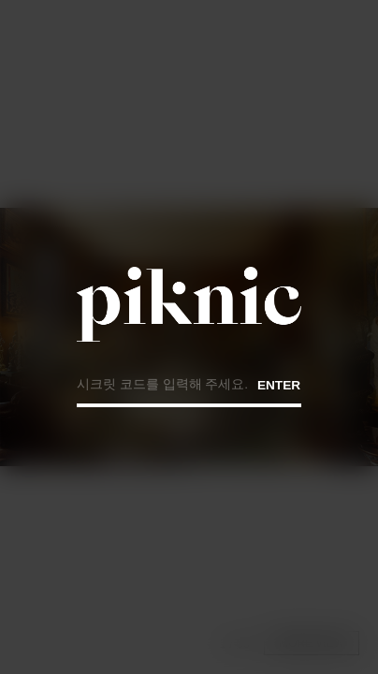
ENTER (278, 384)
